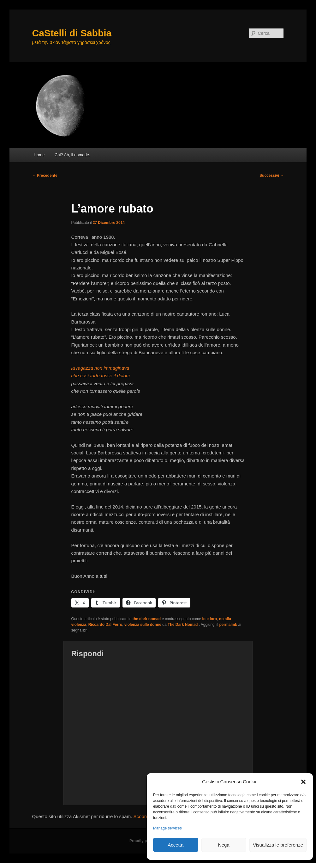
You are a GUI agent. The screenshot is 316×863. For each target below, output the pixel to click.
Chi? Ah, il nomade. (72, 154)
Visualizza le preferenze (278, 845)
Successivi (271, 175)
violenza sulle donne (142, 624)
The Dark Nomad (183, 624)
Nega (224, 845)
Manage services (167, 828)
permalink (228, 624)
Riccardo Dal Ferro (105, 624)
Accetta (175, 845)
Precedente (44, 175)
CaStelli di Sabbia (72, 33)
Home (39, 154)
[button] (303, 782)
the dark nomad (147, 619)
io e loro (209, 619)
